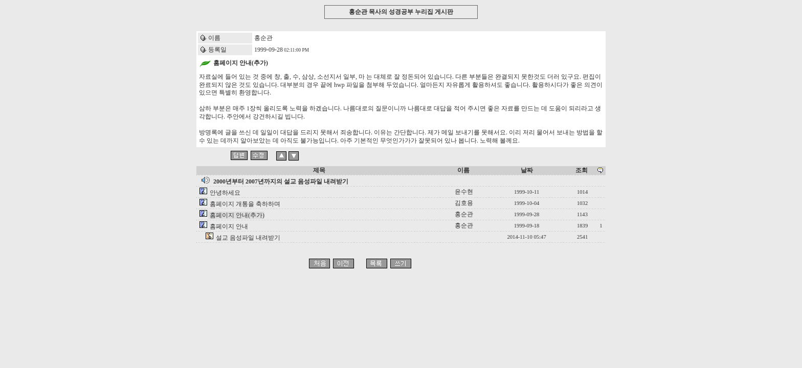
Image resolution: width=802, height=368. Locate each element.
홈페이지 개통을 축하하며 (245, 204)
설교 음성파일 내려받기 (248, 237)
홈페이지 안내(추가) (237, 215)
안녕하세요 (225, 192)
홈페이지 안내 (229, 226)
